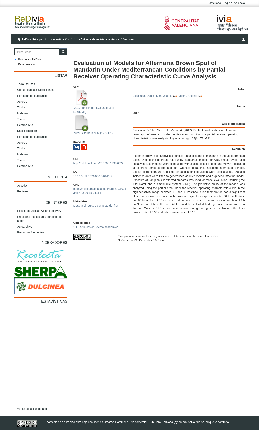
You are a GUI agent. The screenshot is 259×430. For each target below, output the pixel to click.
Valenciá (239, 3)
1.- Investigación (58, 39)
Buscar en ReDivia (28, 59)
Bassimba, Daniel (144, 95)
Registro (22, 191)
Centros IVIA (25, 125)
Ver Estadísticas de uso (32, 408)
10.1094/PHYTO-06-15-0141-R (93, 176)
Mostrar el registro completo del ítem (96, 205)
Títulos (21, 107)
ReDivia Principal (32, 39)
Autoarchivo (24, 226)
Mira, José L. (164, 95)
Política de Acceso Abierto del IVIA (39, 210)
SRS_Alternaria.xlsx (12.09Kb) (93, 125)
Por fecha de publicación (32, 95)
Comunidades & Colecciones (35, 89)
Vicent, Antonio (187, 95)
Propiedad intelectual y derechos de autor (39, 218)
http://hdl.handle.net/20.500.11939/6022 (98, 163)
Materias (22, 113)
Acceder (22, 185)
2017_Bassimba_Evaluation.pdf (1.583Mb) (93, 102)
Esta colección (25, 64)
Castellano (214, 3)
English (227, 3)
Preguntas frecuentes (30, 232)
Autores (22, 101)
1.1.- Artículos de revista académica (96, 39)
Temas (21, 119)
